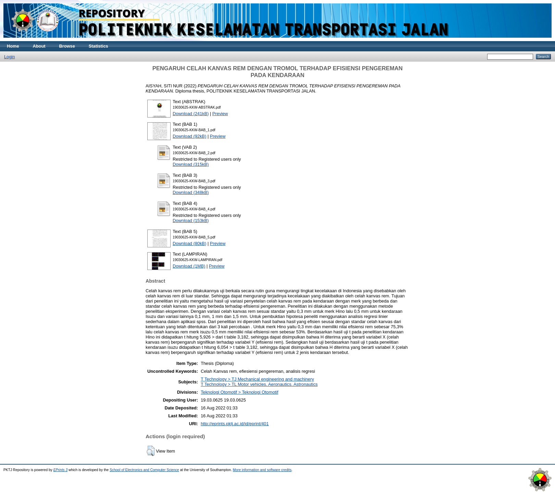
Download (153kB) (191, 220)
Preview (220, 113)
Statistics (98, 46)
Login (9, 56)
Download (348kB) (191, 192)
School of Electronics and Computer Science (144, 470)
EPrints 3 (60, 470)
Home (13, 46)
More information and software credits (262, 470)
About (39, 46)
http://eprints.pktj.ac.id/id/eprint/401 (235, 423)
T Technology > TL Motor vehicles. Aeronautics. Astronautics (259, 384)
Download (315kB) (191, 164)
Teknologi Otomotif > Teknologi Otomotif (239, 392)
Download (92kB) (189, 136)
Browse (67, 46)
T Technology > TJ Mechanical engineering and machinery (257, 379)
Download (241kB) (191, 113)
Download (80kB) (189, 243)
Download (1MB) (189, 266)
